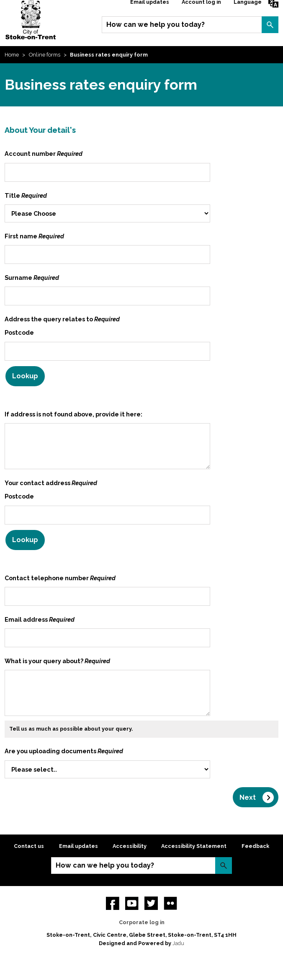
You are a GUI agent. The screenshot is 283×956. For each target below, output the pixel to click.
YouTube (132, 903)
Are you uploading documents (64, 750)
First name (34, 236)
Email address (40, 619)
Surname (32, 277)
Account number (43, 153)
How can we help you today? (155, 24)
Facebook (112, 903)
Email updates (78, 846)
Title (26, 195)
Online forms (44, 55)
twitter (151, 903)
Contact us (29, 846)
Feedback (255, 846)
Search (270, 24)
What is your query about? (57, 660)
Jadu (178, 943)
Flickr (170, 903)
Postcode (19, 332)
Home (12, 55)
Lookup (25, 376)
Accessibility (130, 846)
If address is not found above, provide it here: (73, 414)
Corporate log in (142, 922)
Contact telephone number (60, 577)
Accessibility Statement (193, 846)
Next (247, 797)
